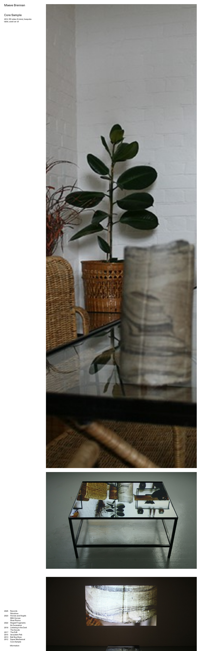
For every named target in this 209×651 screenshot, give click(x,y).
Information (14, 646)
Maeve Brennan (14, 5)
